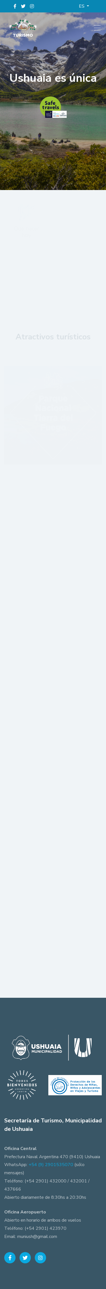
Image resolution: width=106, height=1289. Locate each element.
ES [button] (82, 6)
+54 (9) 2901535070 (51, 1165)
